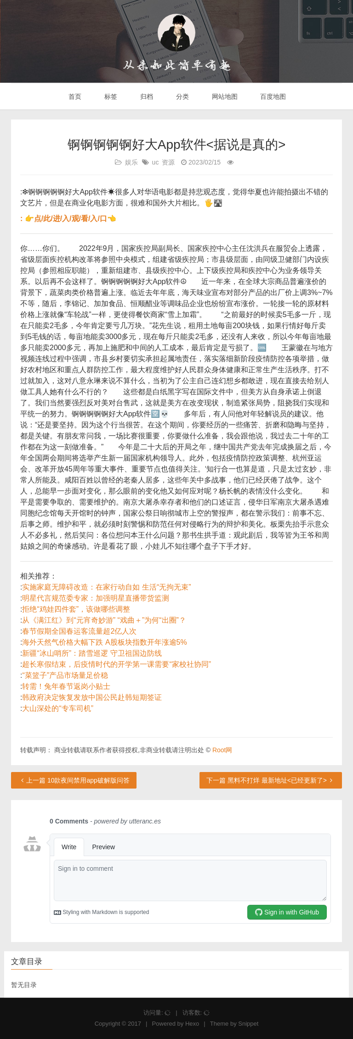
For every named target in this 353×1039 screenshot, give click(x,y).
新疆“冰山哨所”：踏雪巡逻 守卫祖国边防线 (91, 653)
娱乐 (131, 162)
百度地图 (272, 96)
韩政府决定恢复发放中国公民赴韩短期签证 (92, 697)
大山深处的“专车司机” (57, 708)
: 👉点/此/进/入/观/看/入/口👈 (68, 218)
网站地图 (224, 96)
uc (155, 162)
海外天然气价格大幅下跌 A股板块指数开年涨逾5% (104, 642)
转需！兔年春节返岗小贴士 (66, 686)
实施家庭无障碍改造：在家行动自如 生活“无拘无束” (106, 587)
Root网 (222, 750)
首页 (74, 96)
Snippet (248, 1023)
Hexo (192, 1023)
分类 (181, 96)
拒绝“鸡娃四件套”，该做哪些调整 (76, 609)
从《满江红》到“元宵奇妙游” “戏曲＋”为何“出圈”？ (104, 620)
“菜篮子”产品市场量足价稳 (65, 675)
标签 (109, 96)
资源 (168, 162)
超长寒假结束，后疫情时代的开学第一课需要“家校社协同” (116, 664)
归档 (145, 96)
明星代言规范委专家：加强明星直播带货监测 (95, 598)
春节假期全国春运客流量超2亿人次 (79, 631)
